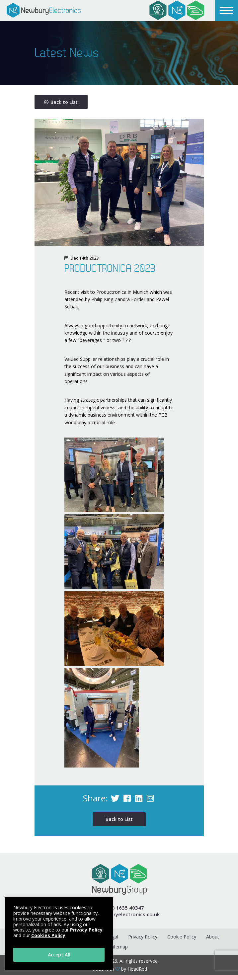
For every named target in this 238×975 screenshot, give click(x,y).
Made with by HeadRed (119, 969)
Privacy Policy (142, 937)
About (212, 937)
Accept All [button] (59, 954)
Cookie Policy (181, 937)
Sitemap (119, 946)
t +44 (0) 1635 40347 (119, 907)
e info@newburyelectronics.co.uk (119, 914)
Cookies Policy (48, 935)
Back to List (61, 102)
